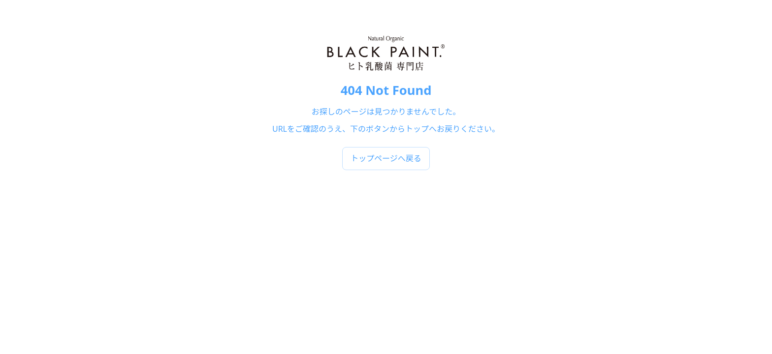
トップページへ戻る (386, 158)
